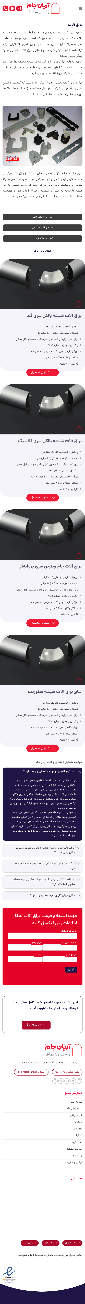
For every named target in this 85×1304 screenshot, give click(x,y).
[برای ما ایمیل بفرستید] (67, 1081)
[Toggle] (53, 372)
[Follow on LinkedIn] (55, 1081)
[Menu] (80, 8)
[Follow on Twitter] (73, 1081)
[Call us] (61, 1081)
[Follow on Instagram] (79, 1081)
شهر (37, 954)
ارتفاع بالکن (71, 954)
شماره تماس (69, 943)
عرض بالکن (36, 943)
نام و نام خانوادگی (67, 931)
